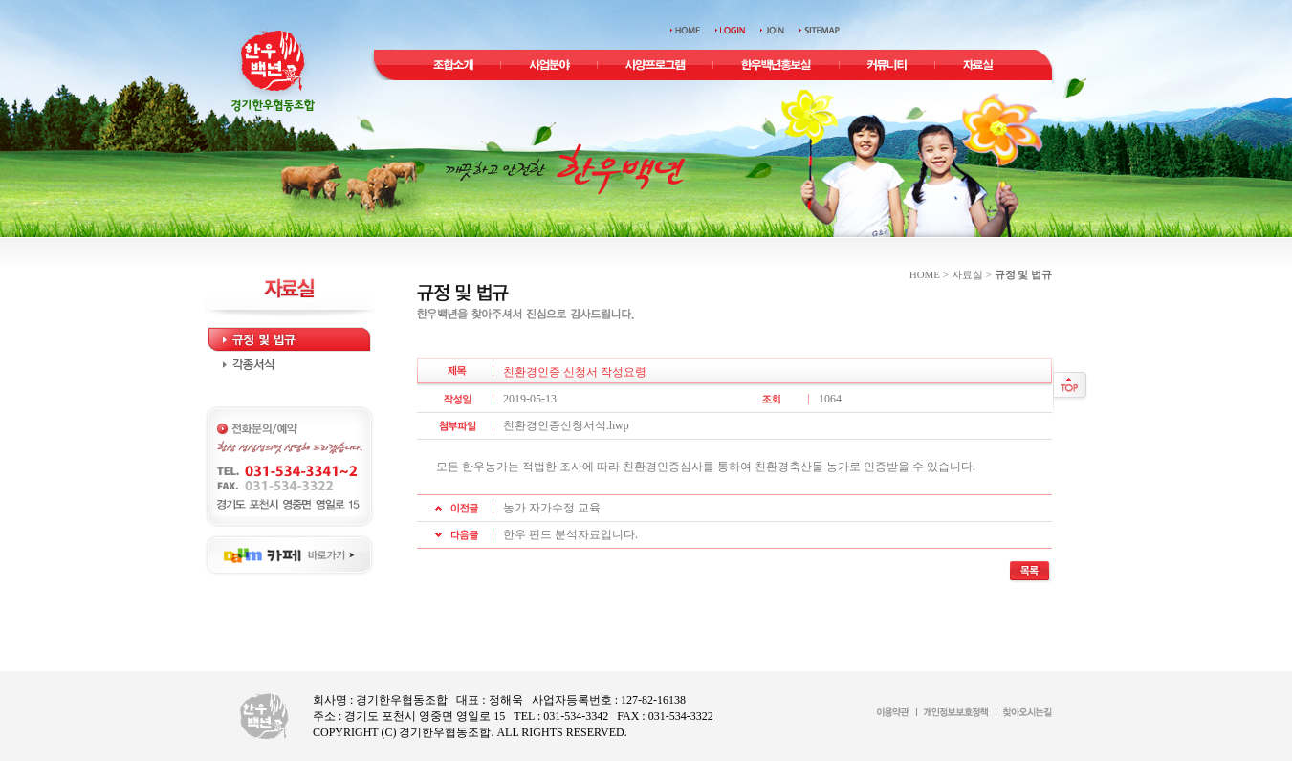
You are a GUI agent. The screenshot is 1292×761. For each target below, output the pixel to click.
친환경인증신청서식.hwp (566, 425)
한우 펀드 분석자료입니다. (570, 534)
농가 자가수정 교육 (552, 507)
